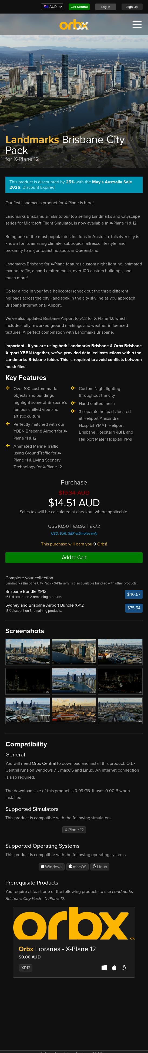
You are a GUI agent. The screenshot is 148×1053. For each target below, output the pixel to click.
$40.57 (133, 594)
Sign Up (132, 7)
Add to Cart (74, 557)
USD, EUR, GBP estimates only (74, 533)
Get (79, 7)
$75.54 (133, 608)
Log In (105, 7)
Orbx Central (44, 763)
